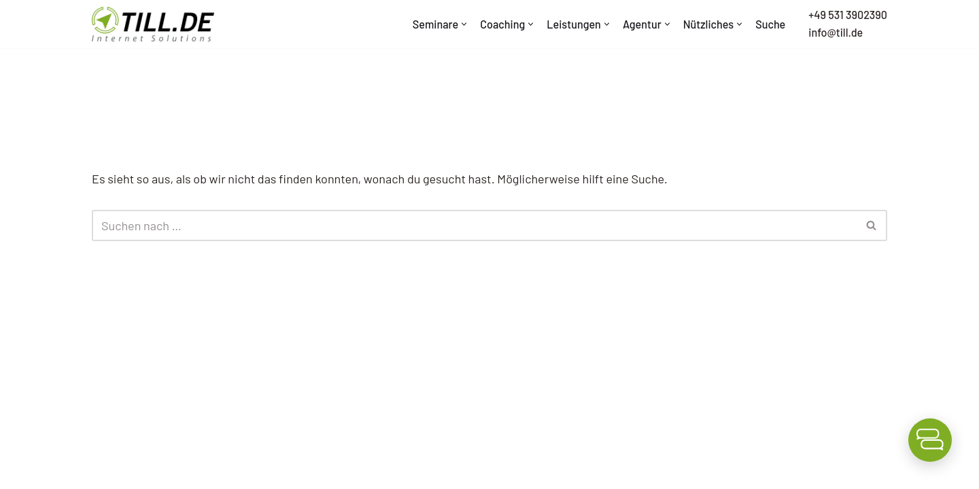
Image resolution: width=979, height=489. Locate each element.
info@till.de (835, 32)
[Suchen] (474, 225)
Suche (770, 24)
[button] (464, 24)
